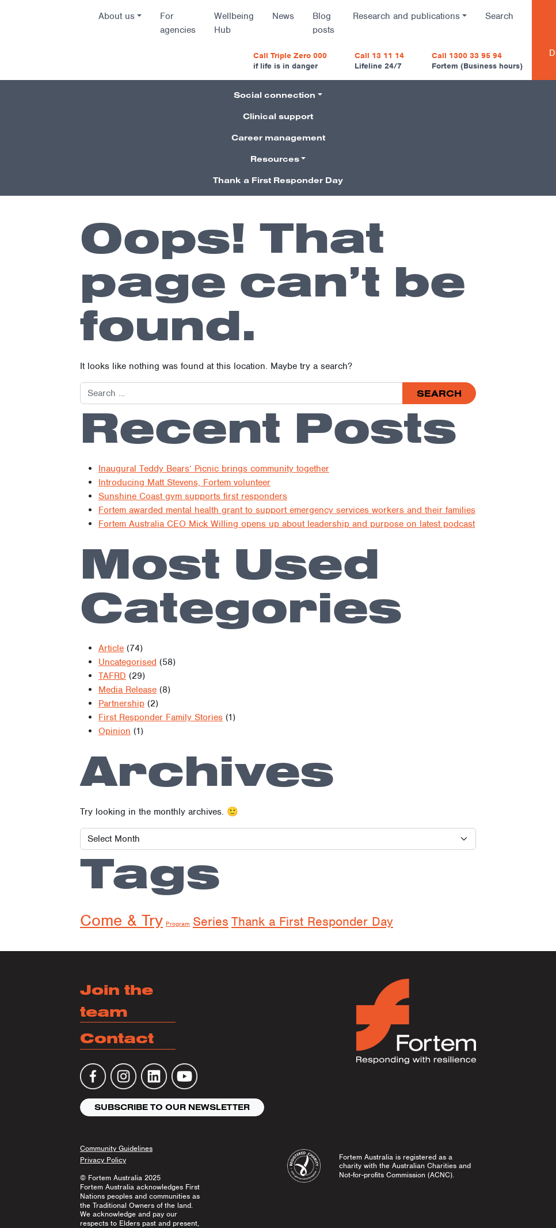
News (283, 16)
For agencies (178, 23)
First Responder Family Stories (160, 717)
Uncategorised (127, 662)
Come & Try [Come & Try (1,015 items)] (121, 920)
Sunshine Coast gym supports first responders (192, 496)
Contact (117, 1038)
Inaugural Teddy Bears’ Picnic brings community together (213, 468)
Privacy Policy (103, 1160)
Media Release (127, 689)
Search (499, 16)
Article (111, 648)
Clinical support (278, 116)
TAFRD (112, 676)
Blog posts (323, 23)
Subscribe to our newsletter (172, 1107)
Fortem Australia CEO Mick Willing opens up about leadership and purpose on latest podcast (286, 524)
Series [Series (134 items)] (211, 921)
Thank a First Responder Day (278, 180)
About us (116, 16)
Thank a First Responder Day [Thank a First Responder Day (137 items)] (312, 921)
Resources (274, 159)
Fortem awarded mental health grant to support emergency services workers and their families (286, 510)
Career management (278, 137)
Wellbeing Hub (234, 23)
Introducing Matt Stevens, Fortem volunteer (184, 482)
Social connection (274, 95)
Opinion (114, 731)
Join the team (116, 1000)
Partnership (121, 703)
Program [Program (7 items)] (178, 923)
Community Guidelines (116, 1148)
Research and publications (406, 16)
